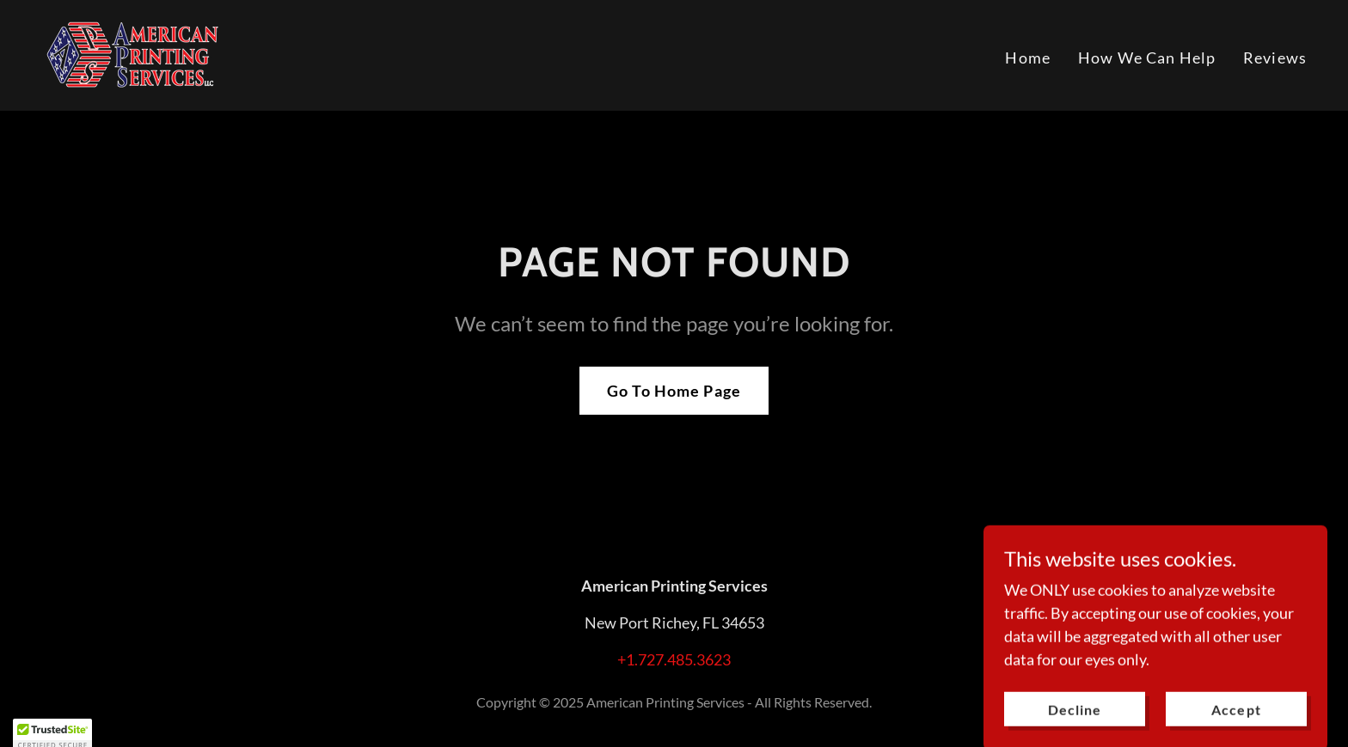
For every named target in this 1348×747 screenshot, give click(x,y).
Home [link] (1028, 57)
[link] (130, 53)
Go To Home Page (674, 390)
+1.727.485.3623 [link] (674, 659)
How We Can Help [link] (1147, 57)
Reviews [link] (1275, 57)
